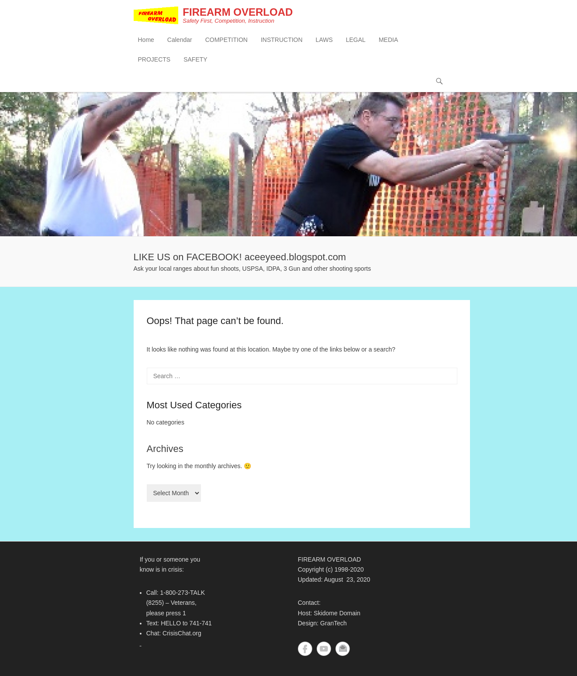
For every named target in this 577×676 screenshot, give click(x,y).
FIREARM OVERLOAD (238, 12)
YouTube (324, 649)
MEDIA (388, 39)
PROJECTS (154, 59)
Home (146, 39)
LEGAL (356, 39)
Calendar (179, 39)
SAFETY (195, 59)
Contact (342, 649)
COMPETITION (226, 39)
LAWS (324, 39)
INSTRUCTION (282, 39)
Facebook (305, 649)
